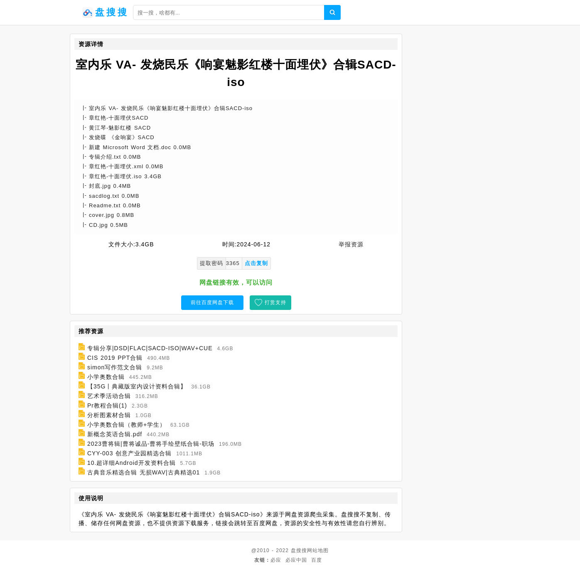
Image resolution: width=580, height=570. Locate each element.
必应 (275, 560)
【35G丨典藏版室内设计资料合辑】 (137, 386)
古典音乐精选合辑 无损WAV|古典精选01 (143, 472)
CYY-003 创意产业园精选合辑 (129, 453)
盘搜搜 (299, 550)
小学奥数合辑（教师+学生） (126, 424)
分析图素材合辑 (109, 415)
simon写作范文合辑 (114, 367)
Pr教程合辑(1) (107, 405)
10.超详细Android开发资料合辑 (131, 462)
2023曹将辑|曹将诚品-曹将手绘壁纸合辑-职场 (150, 443)
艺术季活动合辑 (109, 396)
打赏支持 (275, 302)
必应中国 (296, 560)
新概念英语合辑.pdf (114, 434)
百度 (316, 560)
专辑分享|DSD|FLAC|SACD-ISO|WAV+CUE (150, 348)
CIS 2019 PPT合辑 (115, 357)
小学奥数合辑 (106, 376)
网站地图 (318, 550)
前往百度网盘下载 (212, 302)
